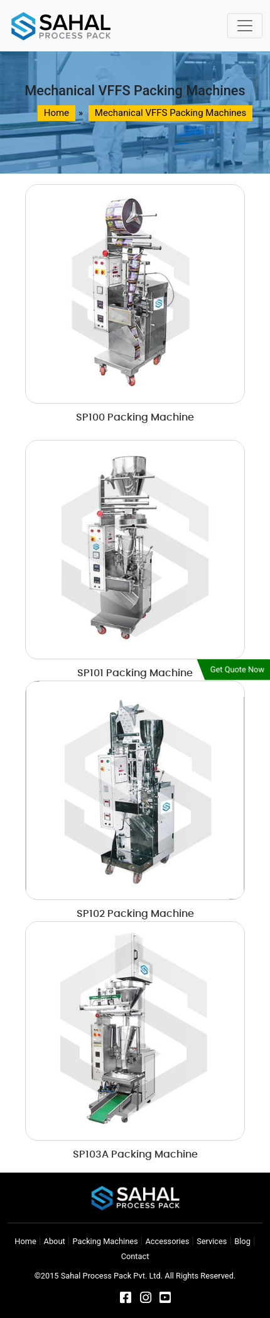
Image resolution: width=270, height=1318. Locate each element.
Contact (135, 1256)
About (54, 1241)
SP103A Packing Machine (135, 1154)
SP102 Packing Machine (135, 914)
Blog (242, 1241)
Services (212, 1241)
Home (25, 1241)
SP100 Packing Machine (135, 417)
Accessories (167, 1241)
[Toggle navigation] (244, 25)
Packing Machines (105, 1241)
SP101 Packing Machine (135, 673)
